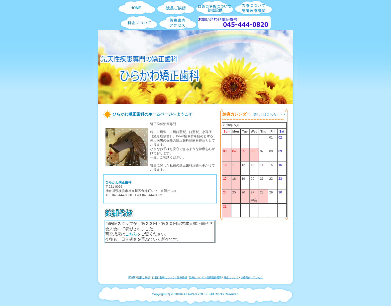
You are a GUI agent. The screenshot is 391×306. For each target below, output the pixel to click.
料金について (231, 277)
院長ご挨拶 (143, 277)
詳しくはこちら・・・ (270, 114)
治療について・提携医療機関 (205, 277)
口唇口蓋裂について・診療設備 (169, 277)
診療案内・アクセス (252, 277)
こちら (131, 234)
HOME (131, 277)
